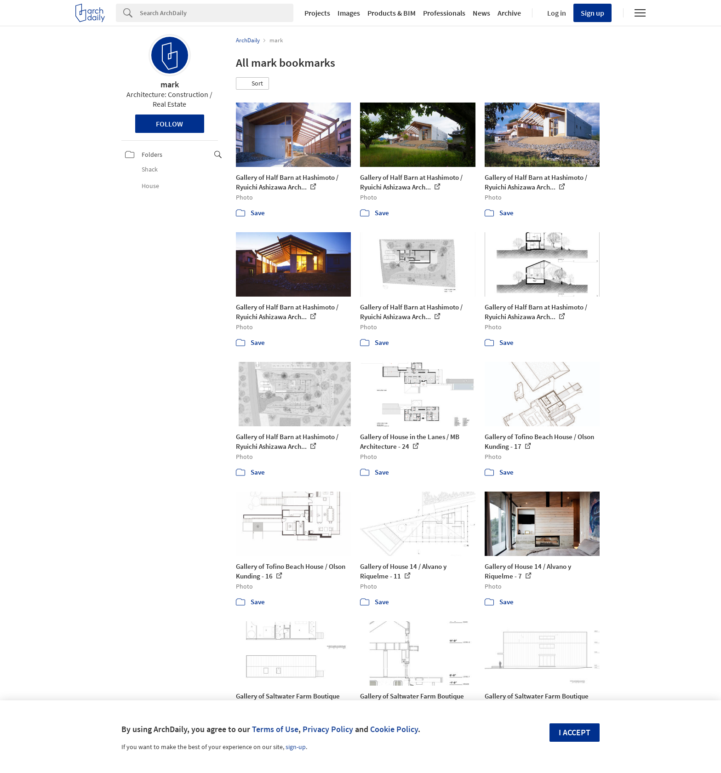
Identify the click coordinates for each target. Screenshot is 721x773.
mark (169, 84)
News (481, 13)
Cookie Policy (394, 729)
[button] (252, 83)
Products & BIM (391, 13)
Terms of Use (275, 729)
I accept (574, 732)
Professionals (444, 13)
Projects (317, 13)
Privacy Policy (328, 729)
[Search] (216, 13)
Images (349, 13)
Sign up (592, 12)
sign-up (296, 747)
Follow (169, 123)
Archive (509, 13)
